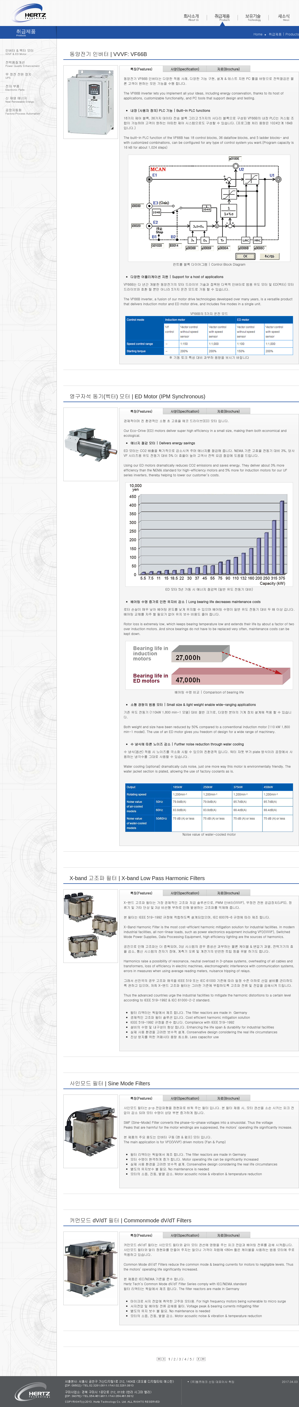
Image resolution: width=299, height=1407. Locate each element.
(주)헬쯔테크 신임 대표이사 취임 (212, 1382)
